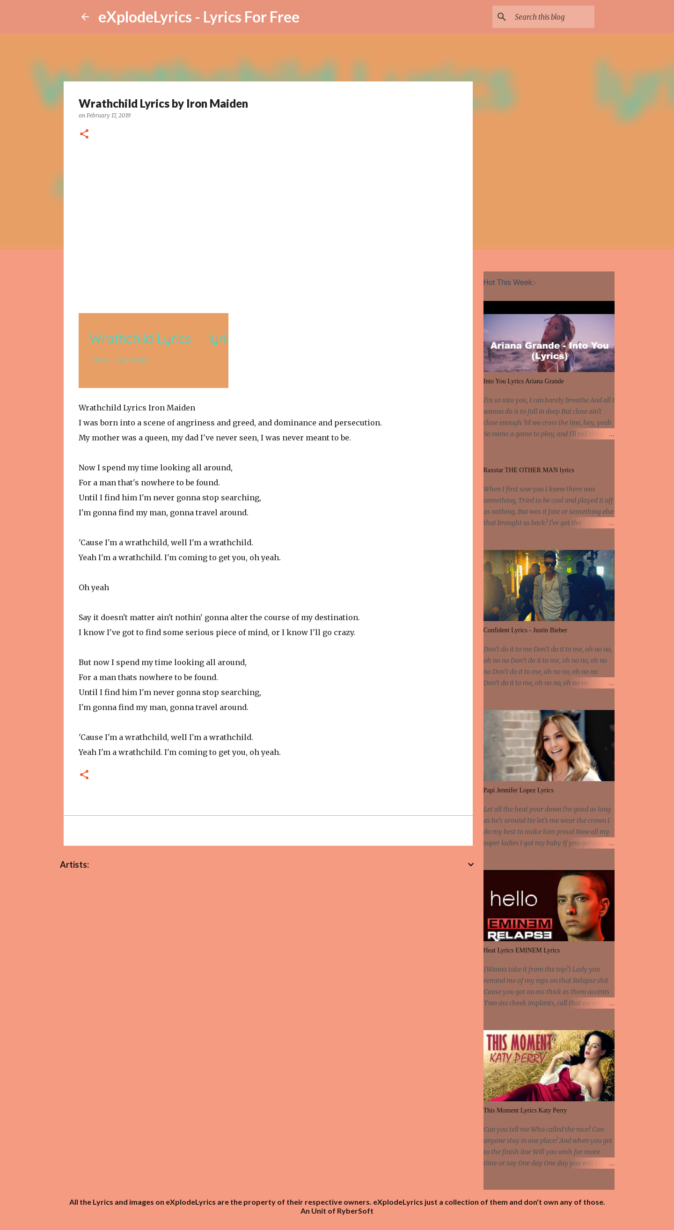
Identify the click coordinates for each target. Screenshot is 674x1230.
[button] (84, 134)
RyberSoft (355, 1210)
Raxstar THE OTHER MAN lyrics (529, 470)
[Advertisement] (268, 225)
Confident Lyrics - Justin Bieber (526, 630)
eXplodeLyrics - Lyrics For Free (199, 16)
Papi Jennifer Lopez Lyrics (519, 790)
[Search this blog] (545, 17)
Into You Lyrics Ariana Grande (524, 381)
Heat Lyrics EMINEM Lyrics (522, 950)
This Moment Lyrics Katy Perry (525, 1110)
